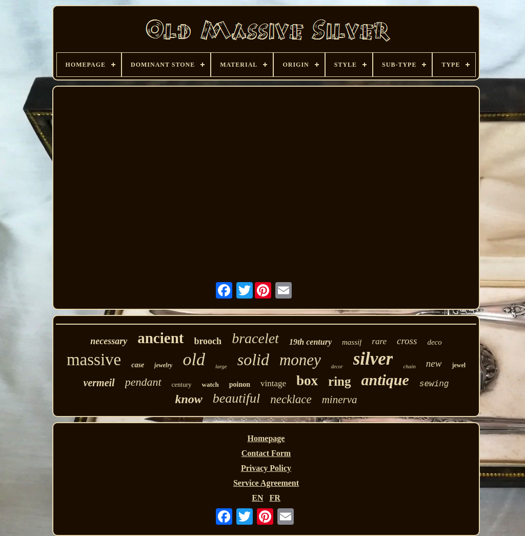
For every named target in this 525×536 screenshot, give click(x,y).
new (434, 363)
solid (253, 359)
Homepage (266, 438)
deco (434, 342)
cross (407, 340)
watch (210, 384)
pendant (143, 381)
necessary (108, 341)
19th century (310, 342)
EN (257, 497)
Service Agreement (266, 483)
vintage (273, 383)
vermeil (99, 382)
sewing (434, 384)
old (194, 359)
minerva (339, 399)
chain (409, 366)
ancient (160, 338)
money (300, 360)
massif (351, 342)
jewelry (163, 365)
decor (337, 366)
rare (379, 341)
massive (94, 359)
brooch (207, 341)
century (182, 384)
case (137, 365)
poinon (239, 384)
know (188, 399)
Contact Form (266, 453)
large (221, 366)
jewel (459, 365)
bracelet (255, 338)
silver (373, 359)
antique (385, 379)
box (307, 380)
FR (274, 497)
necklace (290, 399)
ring (339, 381)
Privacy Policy (266, 468)
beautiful (236, 398)
